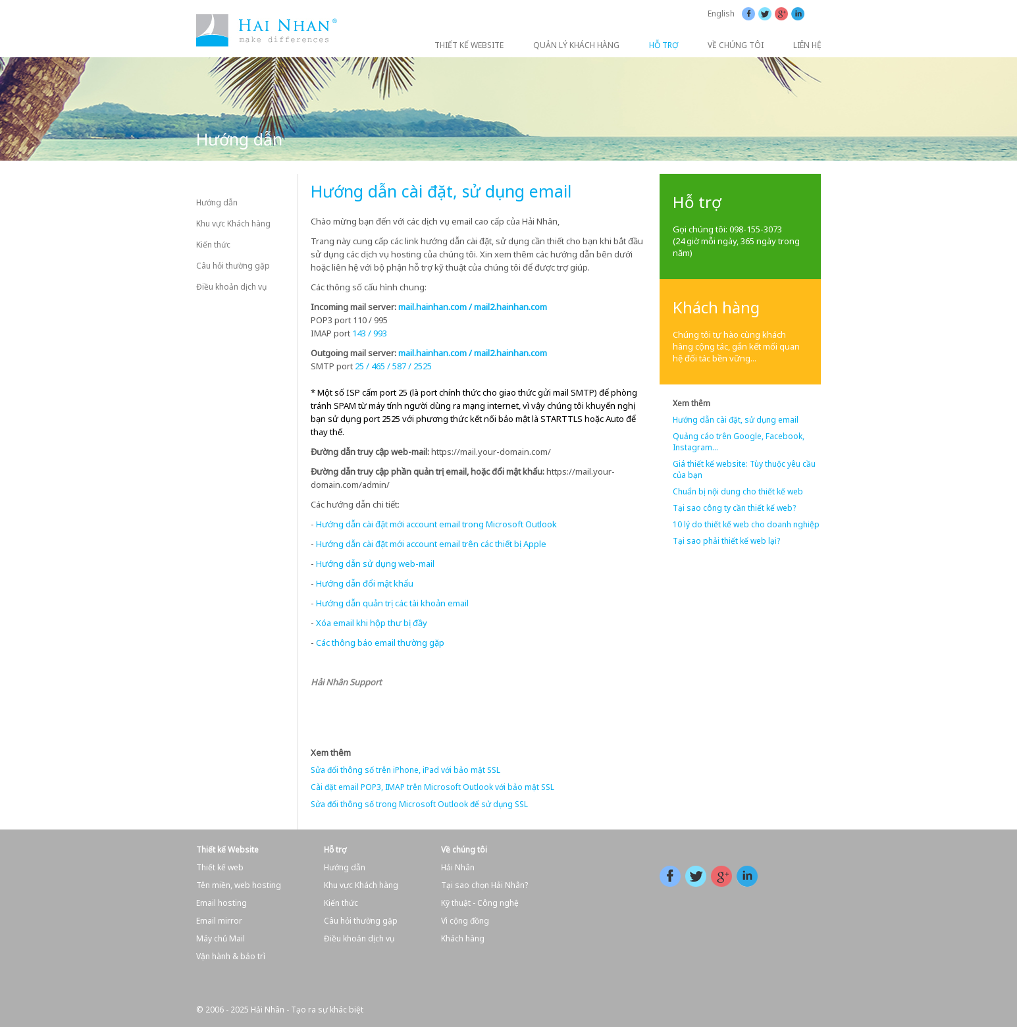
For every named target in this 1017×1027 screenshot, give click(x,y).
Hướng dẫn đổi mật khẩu (364, 583)
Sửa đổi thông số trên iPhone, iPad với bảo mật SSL (405, 770)
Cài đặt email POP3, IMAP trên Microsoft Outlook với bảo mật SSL (432, 787)
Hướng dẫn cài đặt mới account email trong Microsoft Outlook (436, 524)
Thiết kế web (220, 867)
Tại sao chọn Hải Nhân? (484, 885)
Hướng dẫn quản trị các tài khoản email (392, 603)
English (721, 13)
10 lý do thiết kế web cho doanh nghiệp (746, 524)
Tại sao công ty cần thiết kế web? (734, 508)
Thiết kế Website (227, 849)
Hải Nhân (458, 867)
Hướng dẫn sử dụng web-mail (375, 563)
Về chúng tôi (464, 849)
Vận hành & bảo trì (230, 956)
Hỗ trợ (335, 849)
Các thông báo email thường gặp (380, 642)
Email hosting (221, 902)
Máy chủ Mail (220, 938)
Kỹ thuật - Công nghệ (480, 902)
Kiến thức (213, 244)
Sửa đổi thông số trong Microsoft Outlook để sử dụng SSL (419, 804)
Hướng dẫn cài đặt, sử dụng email (735, 419)
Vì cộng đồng (465, 920)
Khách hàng (462, 938)
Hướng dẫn (217, 202)
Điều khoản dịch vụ (231, 286)
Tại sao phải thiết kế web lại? (726, 540)
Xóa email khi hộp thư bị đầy (371, 623)
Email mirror (219, 920)
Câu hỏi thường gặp (233, 265)
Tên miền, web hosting (238, 885)
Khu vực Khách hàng (233, 223)
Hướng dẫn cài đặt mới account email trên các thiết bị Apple (431, 544)
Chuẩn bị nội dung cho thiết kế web (738, 491)
